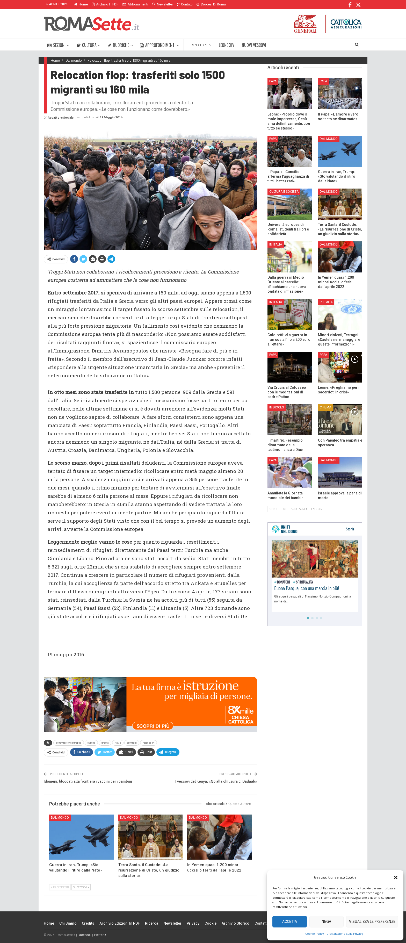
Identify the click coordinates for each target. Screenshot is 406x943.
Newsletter (162, 4)
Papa (273, 81)
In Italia (275, 244)
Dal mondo (60, 817)
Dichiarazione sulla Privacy (345, 933)
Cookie (210, 923)
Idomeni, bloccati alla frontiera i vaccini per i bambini (88, 781)
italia (118, 742)
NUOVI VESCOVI (254, 45)
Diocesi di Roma (211, 4)
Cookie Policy (314, 933)
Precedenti (60, 887)
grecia (105, 742)
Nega (326, 921)
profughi (132, 742)
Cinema (325, 407)
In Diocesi (277, 407)
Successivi (81, 887)
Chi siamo (68, 923)
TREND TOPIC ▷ (200, 44)
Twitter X (100, 935)
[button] (395, 877)
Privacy (193, 923)
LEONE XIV (226, 45)
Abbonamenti (135, 4)
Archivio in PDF (105, 4)
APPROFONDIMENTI (158, 45)
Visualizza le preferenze (372, 921)
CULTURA (87, 45)
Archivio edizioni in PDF (119, 923)
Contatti (185, 4)
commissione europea (68, 742)
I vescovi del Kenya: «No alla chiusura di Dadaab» (216, 781)
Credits (88, 923)
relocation (148, 742)
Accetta (289, 921)
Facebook (84, 935)
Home (81, 4)
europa (91, 742)
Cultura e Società (284, 191)
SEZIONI (56, 45)
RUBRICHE (118, 45)
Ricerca (151, 923)
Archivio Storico (235, 923)
